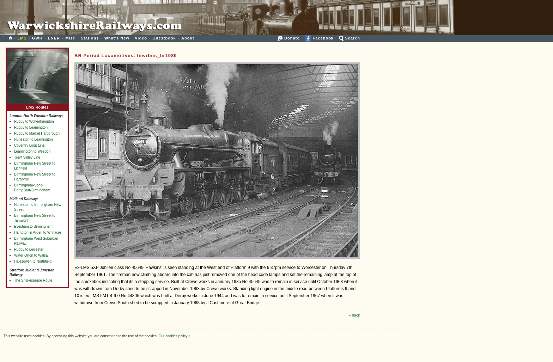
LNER (54, 38)
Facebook (319, 38)
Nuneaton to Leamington (33, 139)
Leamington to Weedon (32, 151)
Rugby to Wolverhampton (34, 121)
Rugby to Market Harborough (37, 133)
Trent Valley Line (27, 157)
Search (349, 38)
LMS (21, 38)
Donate (288, 38)
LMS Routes (37, 105)
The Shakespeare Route (33, 280)
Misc (70, 38)
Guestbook (164, 38)
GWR (37, 38)
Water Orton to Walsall (31, 255)
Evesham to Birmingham (33, 226)
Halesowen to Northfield (32, 261)
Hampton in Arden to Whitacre (37, 232)
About (187, 38)
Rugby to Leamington (31, 127)
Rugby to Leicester (28, 249)
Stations (90, 38)
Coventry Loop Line (29, 145)
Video (141, 38)
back (354, 315)
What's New (116, 38)
